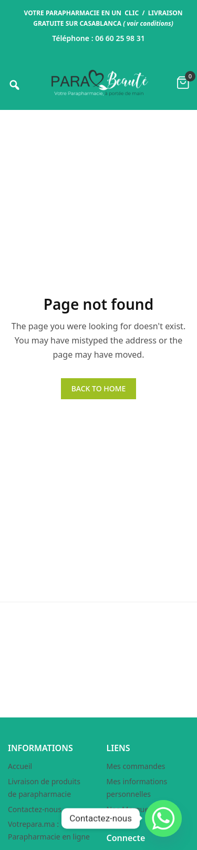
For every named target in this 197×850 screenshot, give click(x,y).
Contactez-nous (34, 809)
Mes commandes (136, 766)
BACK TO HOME (98, 388)
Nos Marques (129, 809)
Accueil (20, 766)
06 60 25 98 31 (120, 38)
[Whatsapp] (163, 818)
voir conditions (149, 23)
